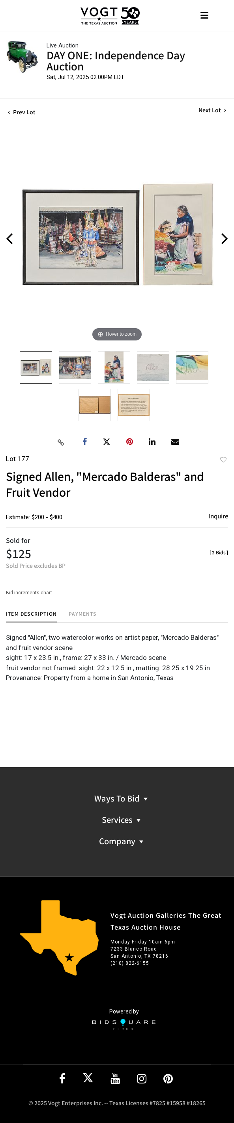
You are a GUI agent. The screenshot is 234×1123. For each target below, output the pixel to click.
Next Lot (212, 110)
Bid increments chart (29, 593)
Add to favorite (223, 459)
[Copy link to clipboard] (61, 442)
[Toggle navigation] (204, 16)
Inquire (218, 516)
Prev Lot (22, 112)
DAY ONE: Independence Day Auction (116, 60)
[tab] (31, 616)
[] (219, 552)
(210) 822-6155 (129, 963)
